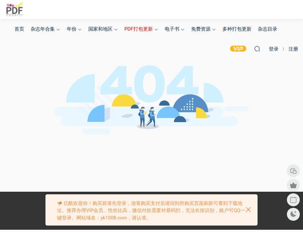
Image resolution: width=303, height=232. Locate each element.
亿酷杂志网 (14, 9)
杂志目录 (267, 29)
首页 (19, 29)
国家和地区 (100, 29)
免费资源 (200, 29)
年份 (71, 29)
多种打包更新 (236, 29)
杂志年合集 (43, 29)
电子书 (172, 29)
